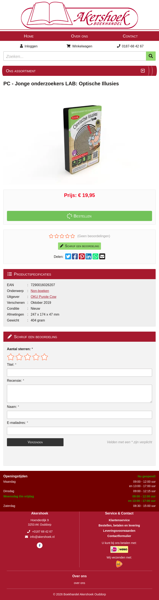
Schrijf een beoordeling (79, 246)
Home (28, 36)
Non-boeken (40, 291)
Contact (130, 36)
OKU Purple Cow (43, 297)
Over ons (79, 36)
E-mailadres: (16, 423)
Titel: (10, 364)
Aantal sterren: (19, 349)
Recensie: (14, 380)
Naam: (12, 406)
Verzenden (35, 442)
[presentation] (34, 456)
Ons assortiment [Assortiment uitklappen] (21, 70)
